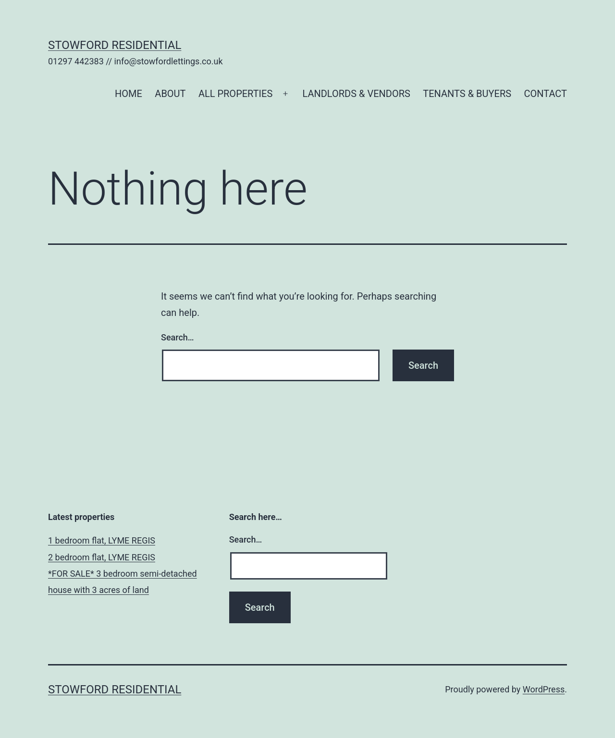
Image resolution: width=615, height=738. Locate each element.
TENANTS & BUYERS (467, 93)
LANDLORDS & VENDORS (356, 93)
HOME (128, 93)
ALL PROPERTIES (235, 93)
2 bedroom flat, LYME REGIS (101, 557)
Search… (177, 337)
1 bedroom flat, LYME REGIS (101, 540)
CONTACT (545, 93)
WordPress (544, 689)
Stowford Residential (114, 45)
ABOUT (170, 93)
